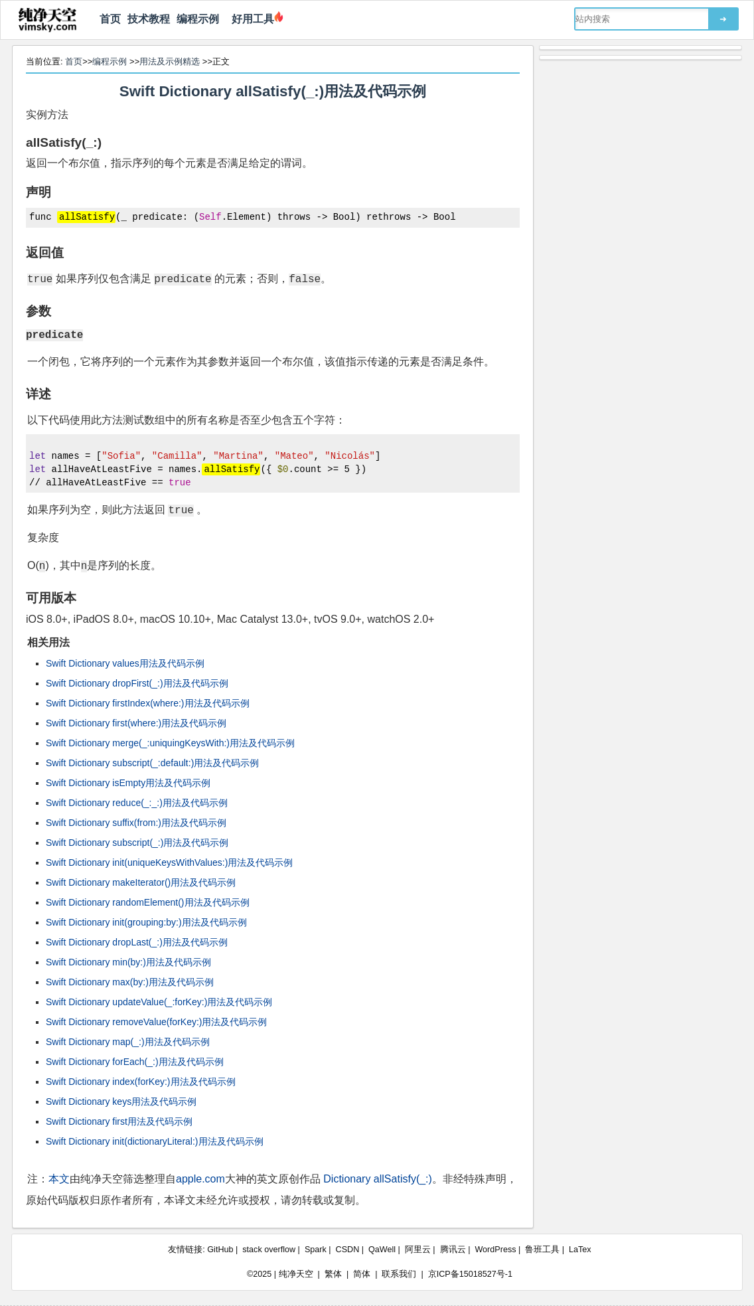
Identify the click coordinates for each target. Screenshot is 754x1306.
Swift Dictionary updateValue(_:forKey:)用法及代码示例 (159, 1002)
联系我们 (399, 1274)
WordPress (495, 1249)
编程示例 (198, 19)
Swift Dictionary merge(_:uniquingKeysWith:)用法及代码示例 (170, 743)
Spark (316, 1249)
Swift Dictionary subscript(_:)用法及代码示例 (137, 842)
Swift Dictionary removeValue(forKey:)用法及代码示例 (156, 1022)
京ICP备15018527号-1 (470, 1274)
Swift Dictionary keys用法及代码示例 (121, 1101)
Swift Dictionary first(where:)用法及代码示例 (136, 723)
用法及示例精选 (169, 61)
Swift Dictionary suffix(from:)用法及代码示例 (136, 822)
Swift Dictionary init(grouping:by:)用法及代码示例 (146, 922)
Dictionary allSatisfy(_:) (377, 1178)
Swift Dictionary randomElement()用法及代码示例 (148, 902)
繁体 (333, 1274)
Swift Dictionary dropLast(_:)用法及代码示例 (137, 942)
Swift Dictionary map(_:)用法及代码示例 (128, 1041)
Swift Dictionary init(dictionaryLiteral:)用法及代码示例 (155, 1141)
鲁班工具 (542, 1249)
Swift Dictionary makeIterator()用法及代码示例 (141, 882)
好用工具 (250, 19)
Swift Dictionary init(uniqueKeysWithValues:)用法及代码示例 (169, 862)
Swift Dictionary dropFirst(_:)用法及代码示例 (137, 683)
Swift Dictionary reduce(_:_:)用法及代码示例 (137, 802)
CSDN (348, 1249)
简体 (361, 1274)
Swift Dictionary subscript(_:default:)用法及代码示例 (152, 763)
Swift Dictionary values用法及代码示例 (125, 663)
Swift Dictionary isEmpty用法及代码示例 (128, 782)
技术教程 (148, 19)
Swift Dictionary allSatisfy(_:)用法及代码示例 (273, 91)
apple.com (200, 1178)
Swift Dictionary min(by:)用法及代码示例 (128, 962)
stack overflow (268, 1249)
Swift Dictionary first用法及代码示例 (119, 1121)
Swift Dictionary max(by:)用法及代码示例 (130, 982)
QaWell (382, 1249)
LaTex (580, 1249)
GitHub (220, 1249)
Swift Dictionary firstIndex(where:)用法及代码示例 (148, 703)
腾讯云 (453, 1249)
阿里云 (418, 1249)
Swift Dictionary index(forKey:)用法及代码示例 (141, 1081)
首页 (110, 19)
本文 (59, 1178)
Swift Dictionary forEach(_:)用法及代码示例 (135, 1061)
